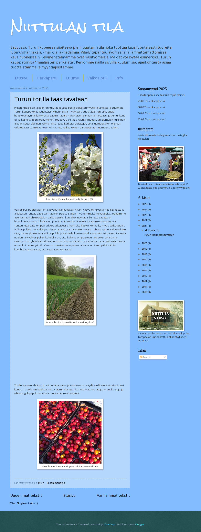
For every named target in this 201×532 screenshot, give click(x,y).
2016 (145, 265)
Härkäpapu (47, 78)
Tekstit (145, 357)
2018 (145, 254)
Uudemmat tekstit (26, 495)
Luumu (72, 78)
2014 (145, 270)
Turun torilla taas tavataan (51, 99)
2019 (145, 248)
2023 (145, 215)
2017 (145, 259)
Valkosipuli (97, 78)
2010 (145, 292)
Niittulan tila (67, 26)
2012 (145, 281)
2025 (145, 204)
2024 (145, 209)
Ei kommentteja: (56, 483)
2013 (145, 275)
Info (119, 78)
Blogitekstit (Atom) (27, 503)
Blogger (139, 524)
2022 (145, 220)
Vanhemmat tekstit (113, 495)
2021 (145, 225)
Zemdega (109, 524)
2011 (145, 286)
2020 (145, 243)
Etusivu (22, 78)
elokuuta (150, 230)
